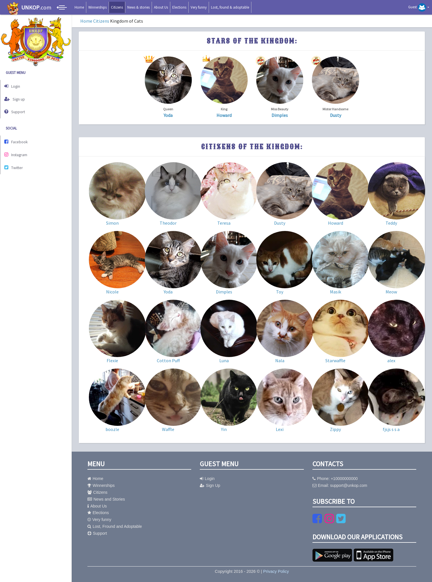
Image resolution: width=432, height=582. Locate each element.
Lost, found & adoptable (230, 7)
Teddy (391, 223)
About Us (161, 7)
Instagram (17, 150)
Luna (224, 360)
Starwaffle (335, 360)
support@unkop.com (348, 485)
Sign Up (210, 485)
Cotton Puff (168, 360)
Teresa (223, 223)
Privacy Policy (276, 571)
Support (16, 109)
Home (79, 7)
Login (13, 85)
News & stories (138, 7)
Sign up (16, 97)
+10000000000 (344, 478)
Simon (112, 223)
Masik (335, 292)
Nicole (112, 292)
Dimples (279, 115)
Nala (279, 360)
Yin (224, 429)
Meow (391, 292)
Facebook (17, 138)
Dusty (335, 115)
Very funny (199, 7)
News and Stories (106, 499)
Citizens (117, 7)
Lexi (280, 429)
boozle (112, 429)
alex (391, 360)
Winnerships (97, 7)
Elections (179, 7)
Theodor (168, 223)
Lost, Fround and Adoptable (114, 526)
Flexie (112, 360)
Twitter (15, 162)
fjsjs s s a (391, 429)
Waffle (168, 429)
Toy (279, 292)
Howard (224, 115)
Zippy (335, 429)
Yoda (168, 115)
